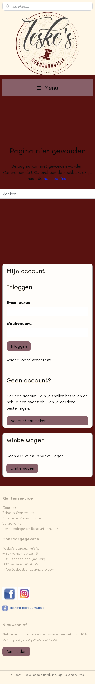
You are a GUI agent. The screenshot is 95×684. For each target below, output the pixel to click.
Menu (47, 87)
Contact (9, 507)
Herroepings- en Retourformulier (30, 528)
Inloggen (19, 346)
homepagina (55, 178)
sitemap (71, 675)
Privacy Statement (18, 512)
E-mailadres (18, 302)
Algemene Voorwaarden (22, 518)
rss (81, 675)
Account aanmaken (28, 420)
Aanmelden (16, 651)
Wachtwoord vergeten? (29, 359)
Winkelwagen (22, 468)
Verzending (11, 523)
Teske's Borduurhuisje (23, 608)
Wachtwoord (19, 323)
